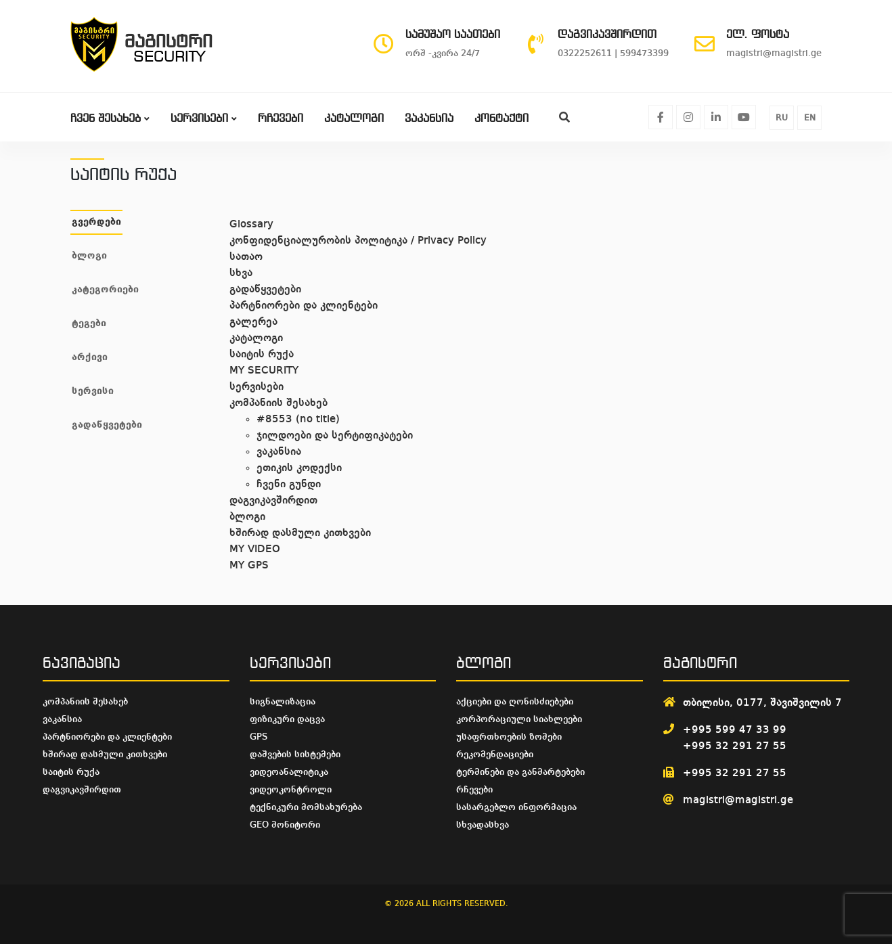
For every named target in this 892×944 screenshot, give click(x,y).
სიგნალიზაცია (282, 701)
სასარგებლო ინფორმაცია (516, 807)
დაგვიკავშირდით (273, 500)
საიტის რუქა (261, 354)
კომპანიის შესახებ (278, 403)
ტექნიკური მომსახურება (306, 807)
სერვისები (204, 119)
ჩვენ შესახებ (110, 119)
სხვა (240, 273)
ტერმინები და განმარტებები (520, 772)
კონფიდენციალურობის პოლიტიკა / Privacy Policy (358, 240)
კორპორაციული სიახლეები (519, 719)
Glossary (251, 224)
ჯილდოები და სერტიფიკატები (335, 435)
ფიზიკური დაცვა (287, 719)
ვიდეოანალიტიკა (289, 772)
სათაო (246, 257)
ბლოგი (247, 517)
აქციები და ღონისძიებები (514, 701)
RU (782, 118)
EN (810, 118)
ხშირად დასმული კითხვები (300, 533)
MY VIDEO (254, 549)
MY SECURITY (263, 370)
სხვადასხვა (482, 825)
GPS (258, 737)
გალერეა (253, 322)
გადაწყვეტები (265, 289)
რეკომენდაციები (494, 754)
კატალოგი (354, 119)
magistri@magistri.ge (738, 800)
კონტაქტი (501, 119)
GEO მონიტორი (285, 825)
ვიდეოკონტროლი (291, 789)
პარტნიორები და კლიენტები (303, 305)
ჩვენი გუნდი (289, 484)
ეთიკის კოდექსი (299, 468)
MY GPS (249, 565)
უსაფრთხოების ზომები (509, 737)
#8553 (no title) (298, 419)
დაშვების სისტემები (295, 754)
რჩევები (280, 119)
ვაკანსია (429, 119)
